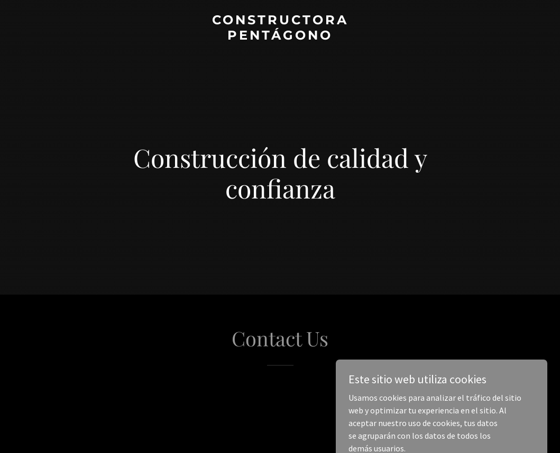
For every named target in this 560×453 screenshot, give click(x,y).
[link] (280, 36)
